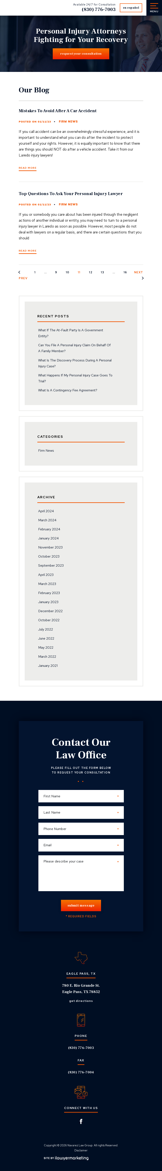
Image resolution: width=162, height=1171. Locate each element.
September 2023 (51, 565)
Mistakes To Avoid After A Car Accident (58, 111)
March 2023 (47, 584)
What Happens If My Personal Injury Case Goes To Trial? (75, 378)
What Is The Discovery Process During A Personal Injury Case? (75, 363)
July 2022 (45, 629)
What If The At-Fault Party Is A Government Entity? (70, 333)
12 (90, 272)
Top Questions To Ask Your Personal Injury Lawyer (71, 194)
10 (67, 272)
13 (102, 272)
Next (138, 272)
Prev (23, 278)
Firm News (68, 121)
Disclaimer (81, 1150)
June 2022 (46, 638)
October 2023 (48, 556)
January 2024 (48, 538)
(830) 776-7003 (97, 9)
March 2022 (47, 656)
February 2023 (49, 593)
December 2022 (50, 611)
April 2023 (46, 574)
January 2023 (48, 602)
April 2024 (46, 511)
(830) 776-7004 (81, 1072)
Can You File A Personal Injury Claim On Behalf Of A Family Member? (74, 348)
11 (79, 272)
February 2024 (49, 529)
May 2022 (45, 647)
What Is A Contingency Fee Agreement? (67, 390)
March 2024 (47, 520)
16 (125, 272)
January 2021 (48, 665)
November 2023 (50, 547)
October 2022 (48, 620)
